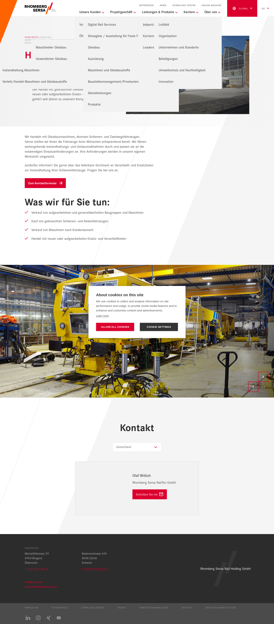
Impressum (31, 607)
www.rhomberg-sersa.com (41, 586)
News (163, 5)
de (263, 8)
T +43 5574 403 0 (36, 569)
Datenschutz (60, 607)
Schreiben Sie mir (147, 494)
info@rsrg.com (34, 582)
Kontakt (187, 607)
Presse (122, 607)
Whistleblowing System (221, 607)
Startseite (31, 37)
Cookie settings (159, 326)
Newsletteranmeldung (154, 607)
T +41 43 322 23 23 (95, 569)
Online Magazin (211, 5)
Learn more (102, 315)
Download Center (184, 5)
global (240, 8)
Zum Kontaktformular (42, 183)
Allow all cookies (115, 326)
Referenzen (146, 5)
